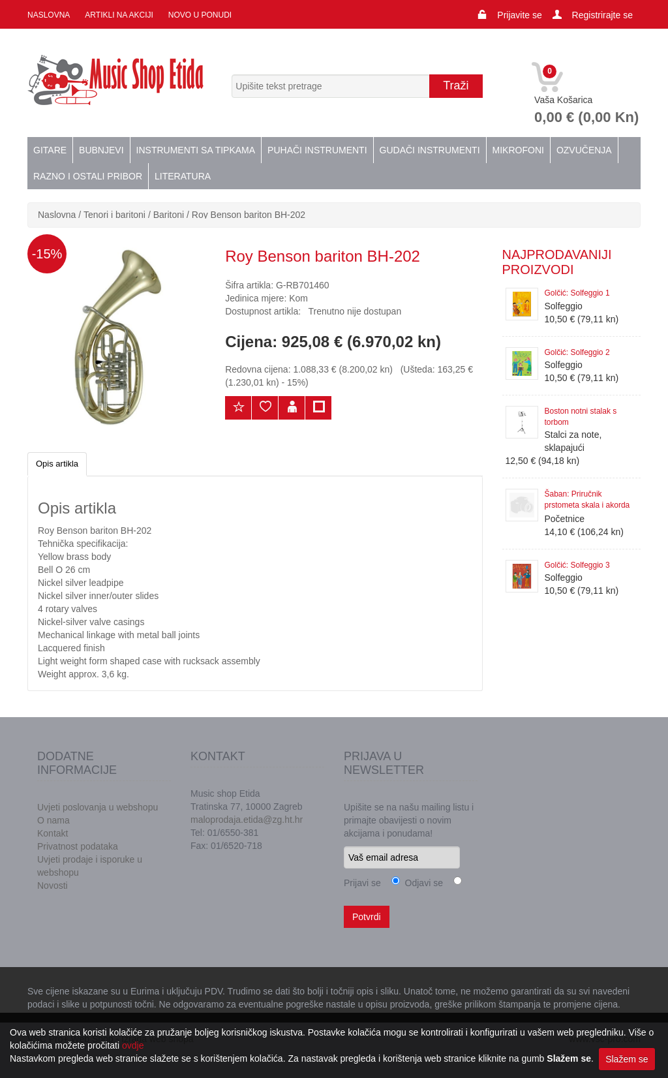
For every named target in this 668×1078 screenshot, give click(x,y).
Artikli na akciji (119, 15)
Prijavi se (362, 883)
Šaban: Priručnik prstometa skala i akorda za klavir (587, 500)
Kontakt (52, 833)
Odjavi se (421, 883)
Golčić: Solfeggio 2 (577, 352)
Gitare (50, 150)
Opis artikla (57, 464)
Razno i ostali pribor (87, 176)
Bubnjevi (101, 150)
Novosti (52, 885)
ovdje (133, 1045)
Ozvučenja (584, 150)
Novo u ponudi (200, 15)
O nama (53, 820)
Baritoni (168, 214)
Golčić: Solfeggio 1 (577, 293)
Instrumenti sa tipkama (196, 150)
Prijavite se (519, 15)
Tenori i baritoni (114, 214)
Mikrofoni (518, 150)
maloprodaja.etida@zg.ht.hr (246, 819)
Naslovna (48, 15)
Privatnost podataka (77, 846)
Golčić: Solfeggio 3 (577, 565)
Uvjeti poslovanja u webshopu (97, 807)
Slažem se (626, 1059)
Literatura (183, 176)
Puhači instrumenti (317, 150)
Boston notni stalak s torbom (581, 417)
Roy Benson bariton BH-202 (248, 214)
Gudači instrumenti (430, 150)
